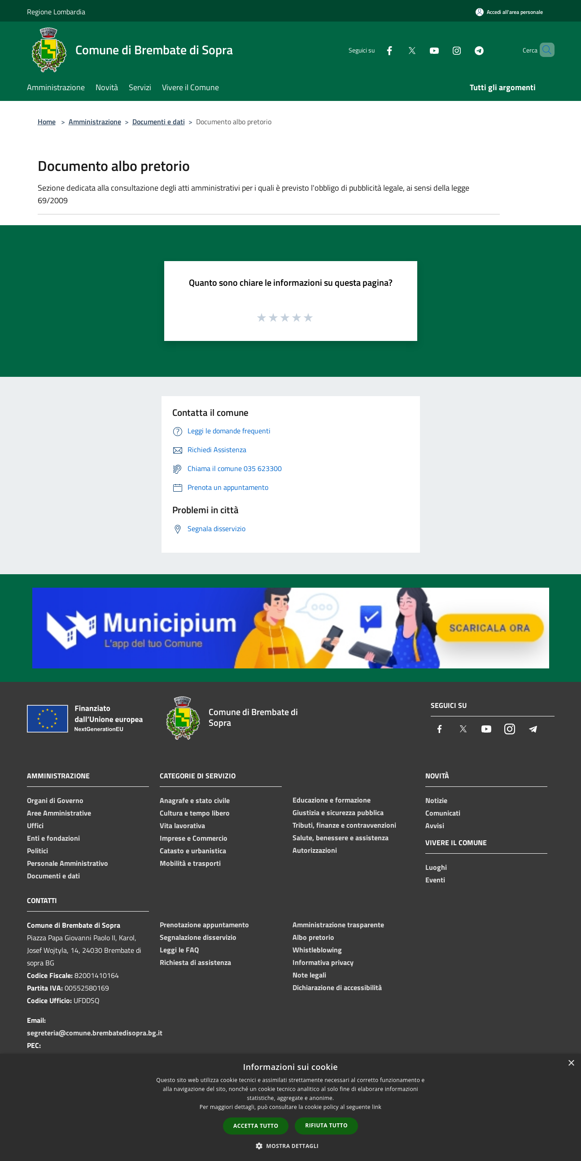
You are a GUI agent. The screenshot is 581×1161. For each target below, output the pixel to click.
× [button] (571, 1063)
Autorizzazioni (315, 850)
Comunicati (442, 812)
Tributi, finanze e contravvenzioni (344, 825)
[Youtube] (419, 50)
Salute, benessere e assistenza (341, 837)
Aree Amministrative (59, 812)
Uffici (35, 825)
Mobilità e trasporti (190, 863)
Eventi (435, 879)
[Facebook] (374, 50)
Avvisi (434, 825)
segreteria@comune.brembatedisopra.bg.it (94, 1032)
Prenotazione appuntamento (204, 924)
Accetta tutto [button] (255, 1126)
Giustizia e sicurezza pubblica (338, 812)
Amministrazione (95, 121)
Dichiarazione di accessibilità (337, 987)
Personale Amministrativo (67, 863)
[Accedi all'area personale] (509, 11)
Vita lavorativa (182, 825)
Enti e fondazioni (53, 838)
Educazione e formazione (332, 799)
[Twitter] (397, 50)
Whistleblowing (317, 949)
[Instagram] (441, 50)
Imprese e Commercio (193, 838)
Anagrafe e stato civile (195, 800)
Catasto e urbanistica (193, 850)
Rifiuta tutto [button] (326, 1125)
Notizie (436, 800)
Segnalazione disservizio (198, 937)
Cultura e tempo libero (195, 812)
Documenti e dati (158, 121)
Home (47, 121)
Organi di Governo (55, 800)
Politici (37, 850)
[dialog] (290, 1107)
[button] (290, 1145)
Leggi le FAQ (179, 949)
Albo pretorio (313, 937)
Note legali (309, 974)
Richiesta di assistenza (195, 962)
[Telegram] (464, 50)
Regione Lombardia (56, 11)
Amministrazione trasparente (338, 924)
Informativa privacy (323, 962)
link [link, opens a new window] (376, 1107)
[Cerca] (544, 50)
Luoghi (436, 867)
